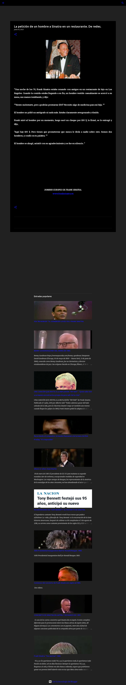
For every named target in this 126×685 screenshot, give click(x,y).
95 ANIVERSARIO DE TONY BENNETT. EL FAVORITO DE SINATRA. (59, 510)
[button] (15, 34)
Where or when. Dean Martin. (45, 469)
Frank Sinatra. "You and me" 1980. (47, 656)
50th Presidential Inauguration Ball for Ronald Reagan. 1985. (58, 551)
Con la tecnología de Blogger (63, 682)
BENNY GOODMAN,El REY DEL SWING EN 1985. (52, 351)
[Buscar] (10, 3)
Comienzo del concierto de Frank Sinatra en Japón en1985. (57, 583)
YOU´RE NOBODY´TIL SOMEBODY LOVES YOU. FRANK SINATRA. (59, 321)
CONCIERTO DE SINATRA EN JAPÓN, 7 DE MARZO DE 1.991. (57, 615)
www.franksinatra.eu (63, 193)
